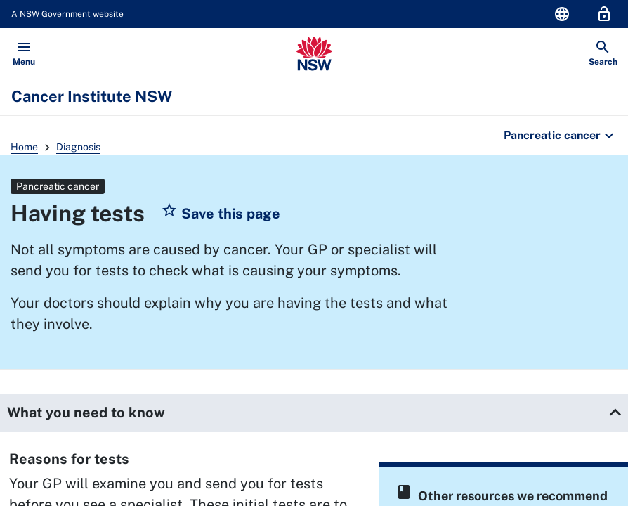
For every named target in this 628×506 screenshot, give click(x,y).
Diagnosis (78, 147)
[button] (220, 213)
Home (24, 147)
